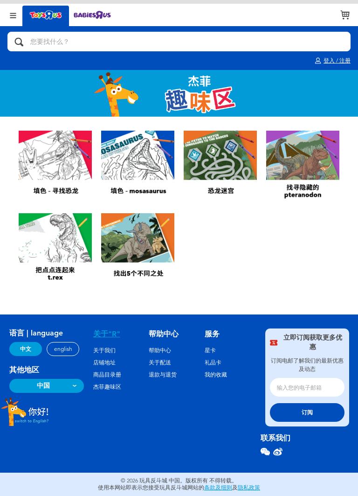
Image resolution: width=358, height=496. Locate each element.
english (63, 349)
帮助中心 (160, 350)
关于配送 (160, 362)
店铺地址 (104, 362)
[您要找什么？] (179, 41)
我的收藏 (216, 374)
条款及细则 (218, 487)
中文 (25, 349)
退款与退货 (163, 374)
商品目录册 (107, 374)
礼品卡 (213, 362)
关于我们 (104, 350)
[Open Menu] (13, 15)
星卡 (210, 350)
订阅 (307, 412)
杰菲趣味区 (107, 387)
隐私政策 (249, 487)
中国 (43, 386)
